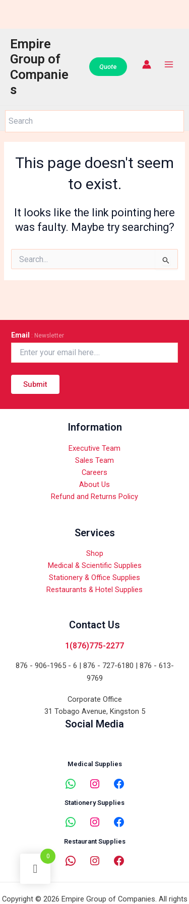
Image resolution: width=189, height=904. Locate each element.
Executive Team (94, 448)
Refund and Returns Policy (94, 496)
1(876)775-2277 (94, 645)
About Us (94, 484)
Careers (94, 472)
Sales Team (94, 460)
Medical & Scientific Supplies (95, 565)
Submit (35, 384)
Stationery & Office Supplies (94, 577)
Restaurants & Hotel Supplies (94, 589)
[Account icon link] (146, 64)
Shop (94, 553)
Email (37, 335)
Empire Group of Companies (39, 67)
